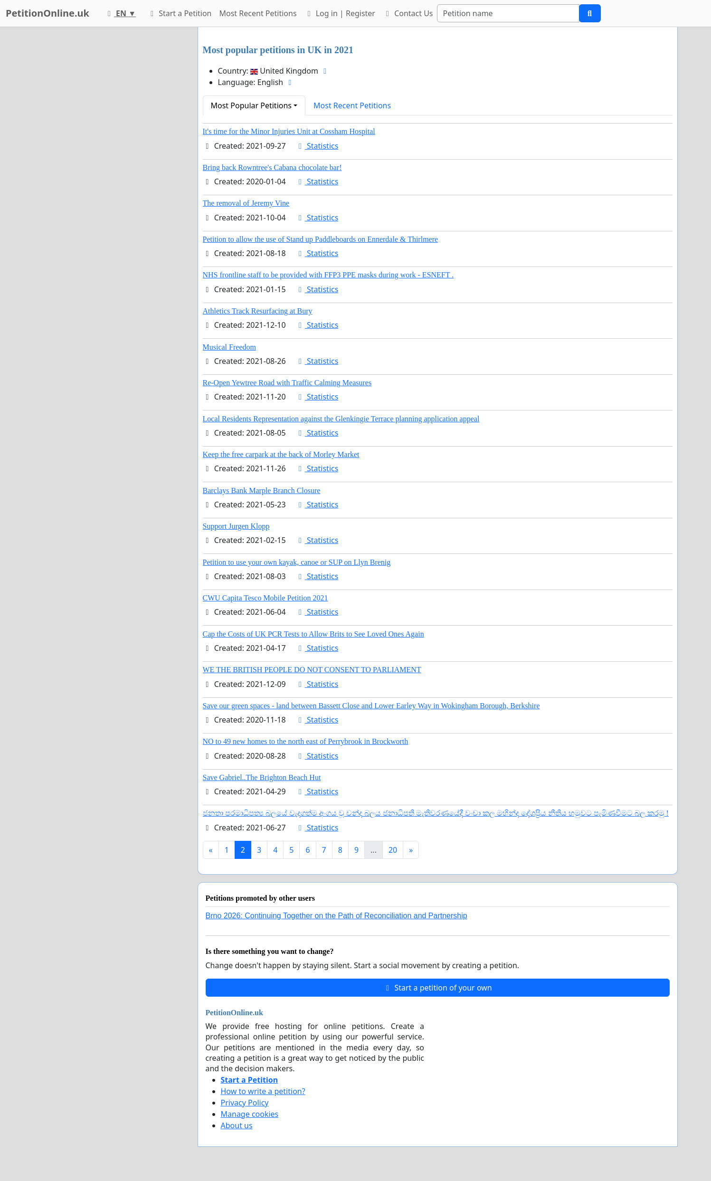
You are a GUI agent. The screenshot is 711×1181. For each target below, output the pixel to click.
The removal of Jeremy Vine (246, 203)
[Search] (508, 13)
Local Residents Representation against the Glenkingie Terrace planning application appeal (341, 419)
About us (237, 1125)
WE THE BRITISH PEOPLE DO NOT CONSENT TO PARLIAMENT (312, 670)
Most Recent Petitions (258, 13)
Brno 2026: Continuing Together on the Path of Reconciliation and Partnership (336, 916)
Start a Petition (179, 13)
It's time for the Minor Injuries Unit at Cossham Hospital (289, 131)
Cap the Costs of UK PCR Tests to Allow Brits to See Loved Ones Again (313, 634)
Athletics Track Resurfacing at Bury (258, 311)
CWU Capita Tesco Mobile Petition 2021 (265, 598)
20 (393, 850)
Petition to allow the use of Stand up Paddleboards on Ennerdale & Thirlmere (320, 239)
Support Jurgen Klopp (236, 526)
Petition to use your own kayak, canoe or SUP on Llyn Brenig (297, 562)
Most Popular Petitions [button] (251, 105)
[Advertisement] (105, 169)
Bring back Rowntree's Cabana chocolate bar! (272, 167)
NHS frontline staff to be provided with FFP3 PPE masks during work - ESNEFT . (328, 275)
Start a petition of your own (437, 987)
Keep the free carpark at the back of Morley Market (281, 454)
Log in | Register (339, 13)
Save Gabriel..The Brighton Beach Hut (262, 777)
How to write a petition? (263, 1091)
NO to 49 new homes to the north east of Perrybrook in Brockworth (305, 741)
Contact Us (408, 13)
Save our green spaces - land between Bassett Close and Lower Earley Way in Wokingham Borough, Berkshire (371, 706)
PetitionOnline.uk (47, 13)
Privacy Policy (245, 1102)
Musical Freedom (229, 347)
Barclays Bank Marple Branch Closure (262, 490)
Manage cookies (250, 1114)
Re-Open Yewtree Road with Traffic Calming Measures (287, 383)
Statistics (317, 146)
